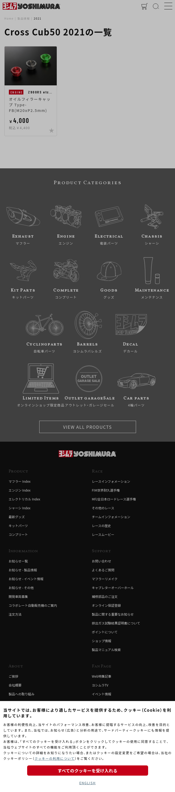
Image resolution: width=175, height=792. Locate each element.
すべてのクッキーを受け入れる (87, 770)
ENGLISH (87, 782)
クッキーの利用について (54, 758)
